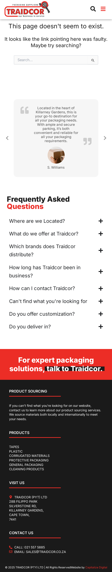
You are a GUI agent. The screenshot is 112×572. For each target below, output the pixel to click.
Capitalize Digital (96, 567)
